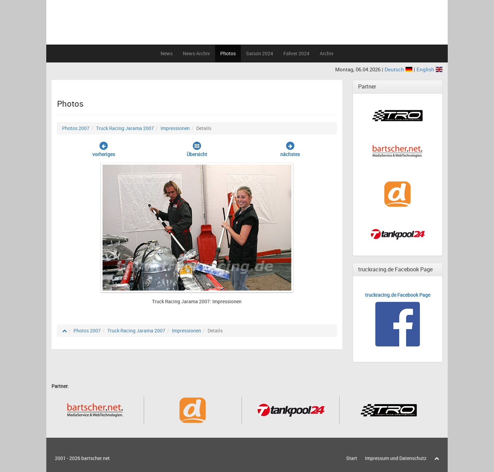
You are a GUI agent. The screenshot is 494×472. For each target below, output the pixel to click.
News (167, 53)
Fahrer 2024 (296, 53)
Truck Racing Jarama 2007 (125, 128)
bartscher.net (95, 458)
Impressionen (175, 128)
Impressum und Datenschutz (395, 458)
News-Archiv (196, 53)
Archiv (326, 53)
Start (351, 458)
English (429, 69)
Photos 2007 (76, 128)
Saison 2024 (259, 53)
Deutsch (399, 69)
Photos (228, 53)
